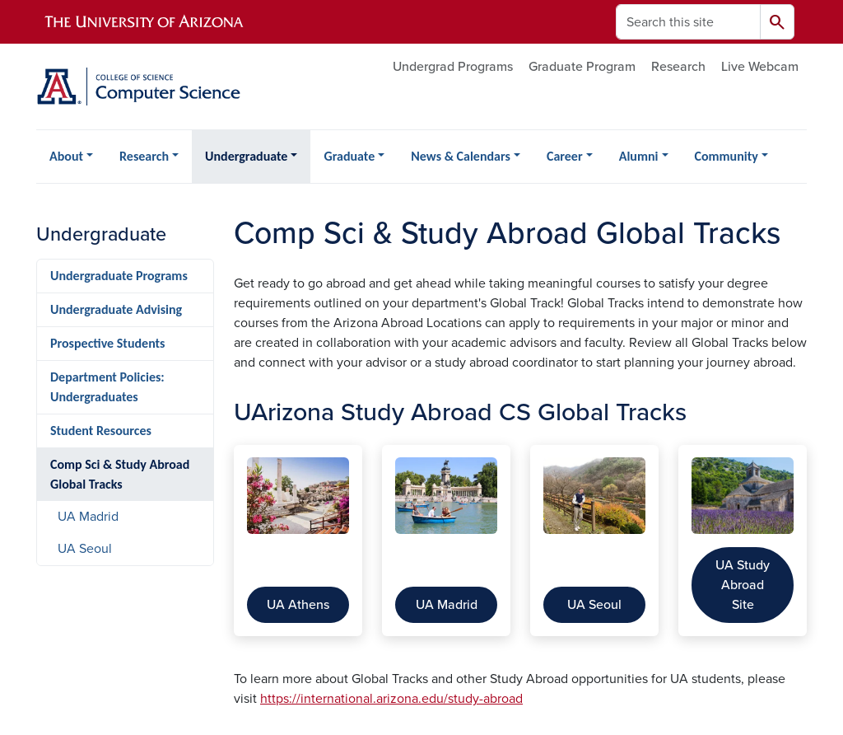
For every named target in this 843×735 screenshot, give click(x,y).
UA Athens (298, 605)
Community (726, 156)
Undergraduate (246, 156)
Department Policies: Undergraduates (107, 387)
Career (565, 156)
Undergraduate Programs (119, 275)
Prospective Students (107, 343)
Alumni (639, 156)
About (66, 156)
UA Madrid (446, 605)
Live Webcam (760, 67)
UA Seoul (594, 605)
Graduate (349, 156)
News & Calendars (460, 156)
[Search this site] (688, 22)
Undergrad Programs (453, 67)
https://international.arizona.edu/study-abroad (391, 699)
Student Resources (100, 430)
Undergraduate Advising (116, 309)
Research (678, 67)
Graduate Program (582, 67)
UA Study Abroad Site (742, 585)
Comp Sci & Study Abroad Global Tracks (119, 474)
